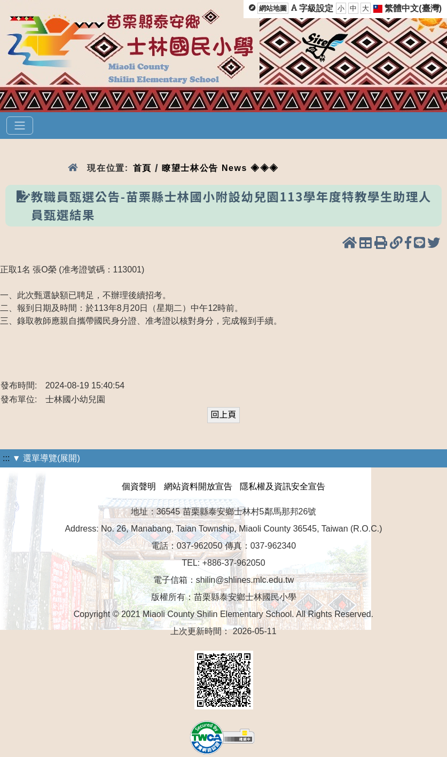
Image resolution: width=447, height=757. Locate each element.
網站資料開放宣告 (198, 486)
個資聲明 (139, 486)
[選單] (19, 125)
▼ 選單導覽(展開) (46, 458)
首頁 (142, 168)
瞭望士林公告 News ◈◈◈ (220, 168)
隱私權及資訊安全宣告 (282, 486)
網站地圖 (273, 8)
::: (6, 458)
